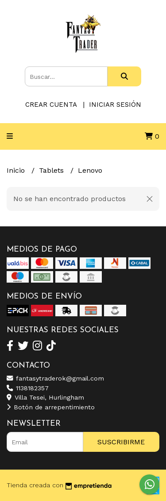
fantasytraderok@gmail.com (55, 378)
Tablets (52, 170)
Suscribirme (121, 442)
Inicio (17, 170)
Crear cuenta (51, 105)
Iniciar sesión (115, 105)
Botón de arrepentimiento (51, 407)
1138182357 (28, 388)
